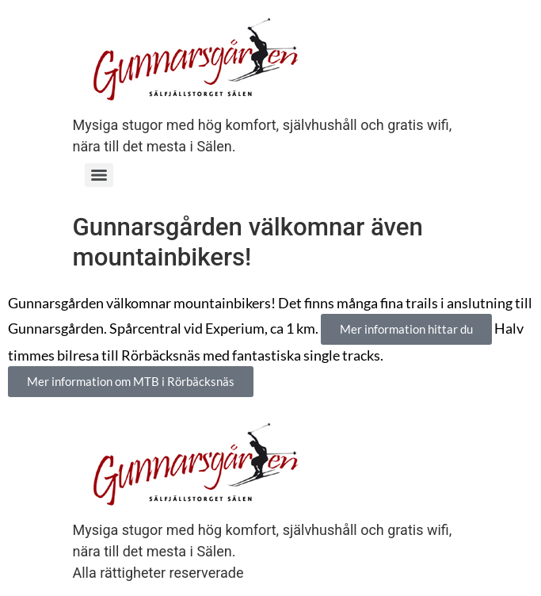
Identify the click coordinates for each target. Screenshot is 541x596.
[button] (406, 329)
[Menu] (99, 175)
